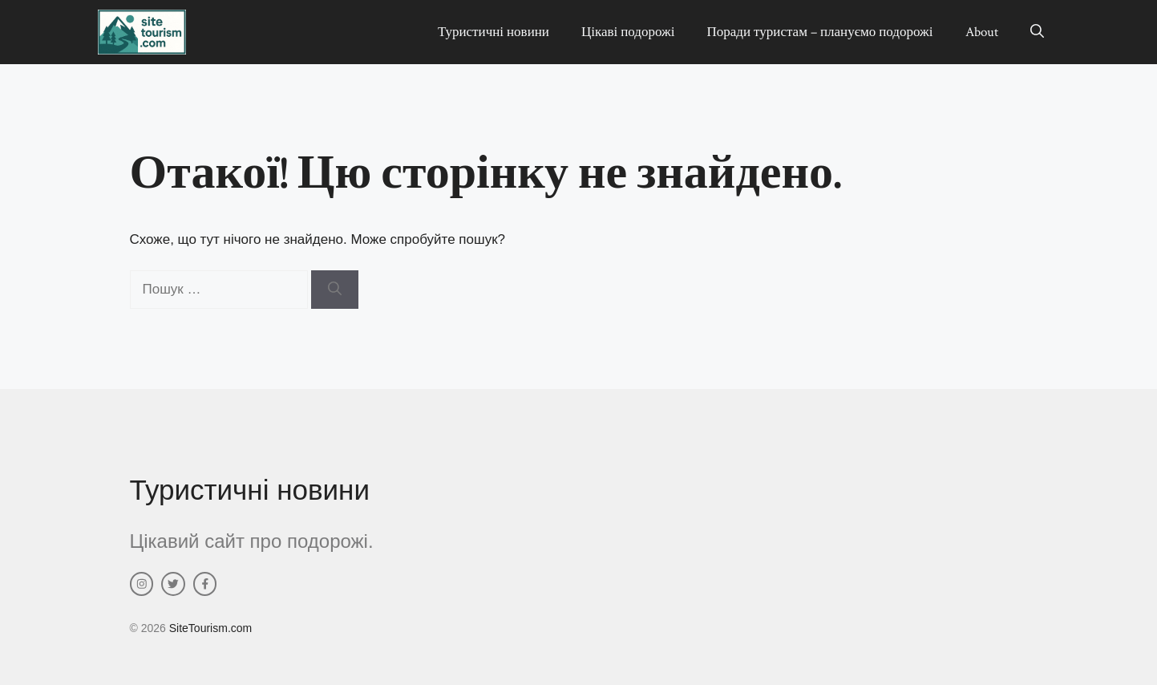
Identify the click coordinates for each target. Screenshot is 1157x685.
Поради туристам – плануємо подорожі (820, 32)
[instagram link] (142, 584)
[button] (1037, 32)
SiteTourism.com (210, 628)
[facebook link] (205, 584)
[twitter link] (173, 584)
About (981, 32)
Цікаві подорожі (628, 32)
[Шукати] (334, 289)
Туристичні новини (493, 32)
